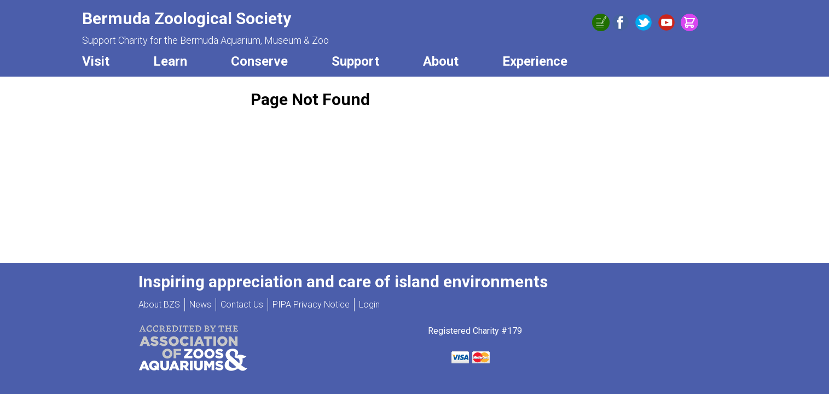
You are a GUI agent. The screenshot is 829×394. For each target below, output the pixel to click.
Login (369, 304)
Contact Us (242, 304)
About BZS (159, 304)
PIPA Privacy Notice (311, 304)
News (200, 304)
